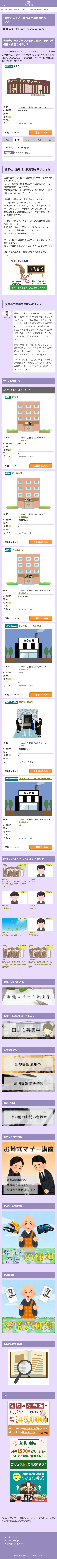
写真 (39, 140)
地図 (50, 140)
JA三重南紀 (17, 549)
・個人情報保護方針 (14, 1543)
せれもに (27, 1555)
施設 (7, 140)
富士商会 (16, 473)
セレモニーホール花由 (29, 626)
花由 (14, 397)
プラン (28, 140)
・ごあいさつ (11, 1537)
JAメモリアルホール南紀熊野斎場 (34, 778)
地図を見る (24, 440)
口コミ (18, 140)
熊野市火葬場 (25, 702)
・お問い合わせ (12, 1540)
